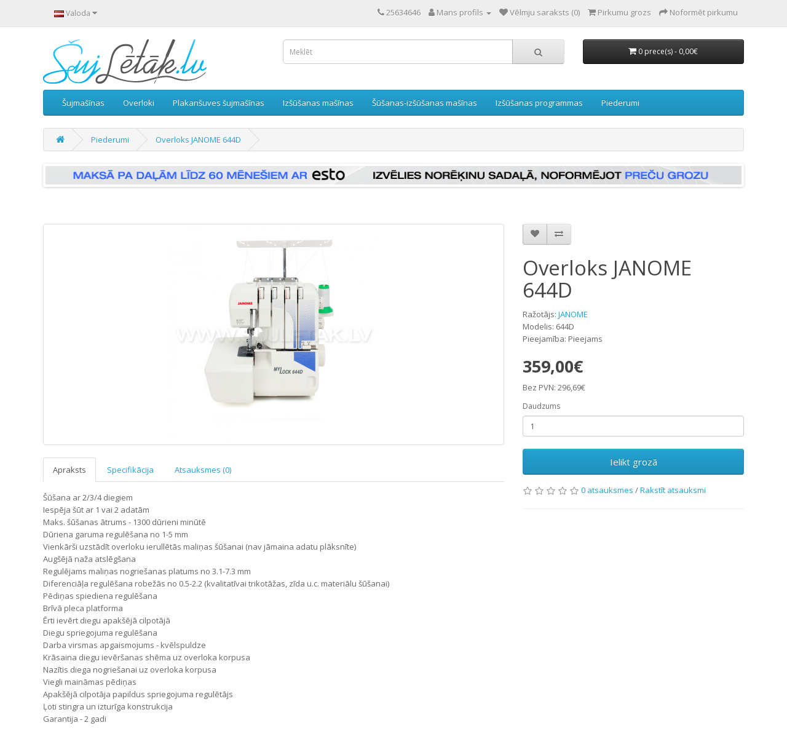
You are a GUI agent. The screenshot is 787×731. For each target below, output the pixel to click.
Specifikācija (130, 469)
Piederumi (620, 102)
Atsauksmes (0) (203, 469)
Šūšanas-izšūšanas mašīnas (424, 102)
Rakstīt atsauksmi (673, 490)
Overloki (138, 102)
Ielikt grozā (633, 462)
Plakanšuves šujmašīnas (218, 102)
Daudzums (541, 406)
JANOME (573, 314)
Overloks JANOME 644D (198, 139)
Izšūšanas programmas (539, 102)
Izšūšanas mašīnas (318, 102)
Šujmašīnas (83, 102)
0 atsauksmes (607, 490)
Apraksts (69, 469)
